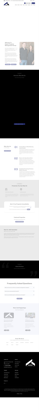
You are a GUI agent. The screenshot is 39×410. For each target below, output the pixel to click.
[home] (6, 3)
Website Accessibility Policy (24, 391)
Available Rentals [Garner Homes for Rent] (14, 22)
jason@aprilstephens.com (7, 0)
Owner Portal (17, 365)
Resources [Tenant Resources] (28, 23)
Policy (21, 393)
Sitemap (18, 393)
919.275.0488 (28, 3)
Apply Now (13, 23)
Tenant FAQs (6, 374)
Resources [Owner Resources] (21, 23)
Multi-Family (17, 374)
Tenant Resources (6, 372)
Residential (16, 372)
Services (16, 366)
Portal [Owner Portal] (20, 22)
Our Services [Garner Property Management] (6, 22)
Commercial (17, 377)
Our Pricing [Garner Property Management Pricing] (6, 23)
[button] (33, 0)
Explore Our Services (27, 14)
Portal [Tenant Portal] (28, 22)
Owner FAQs (17, 363)
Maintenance (6, 377)
